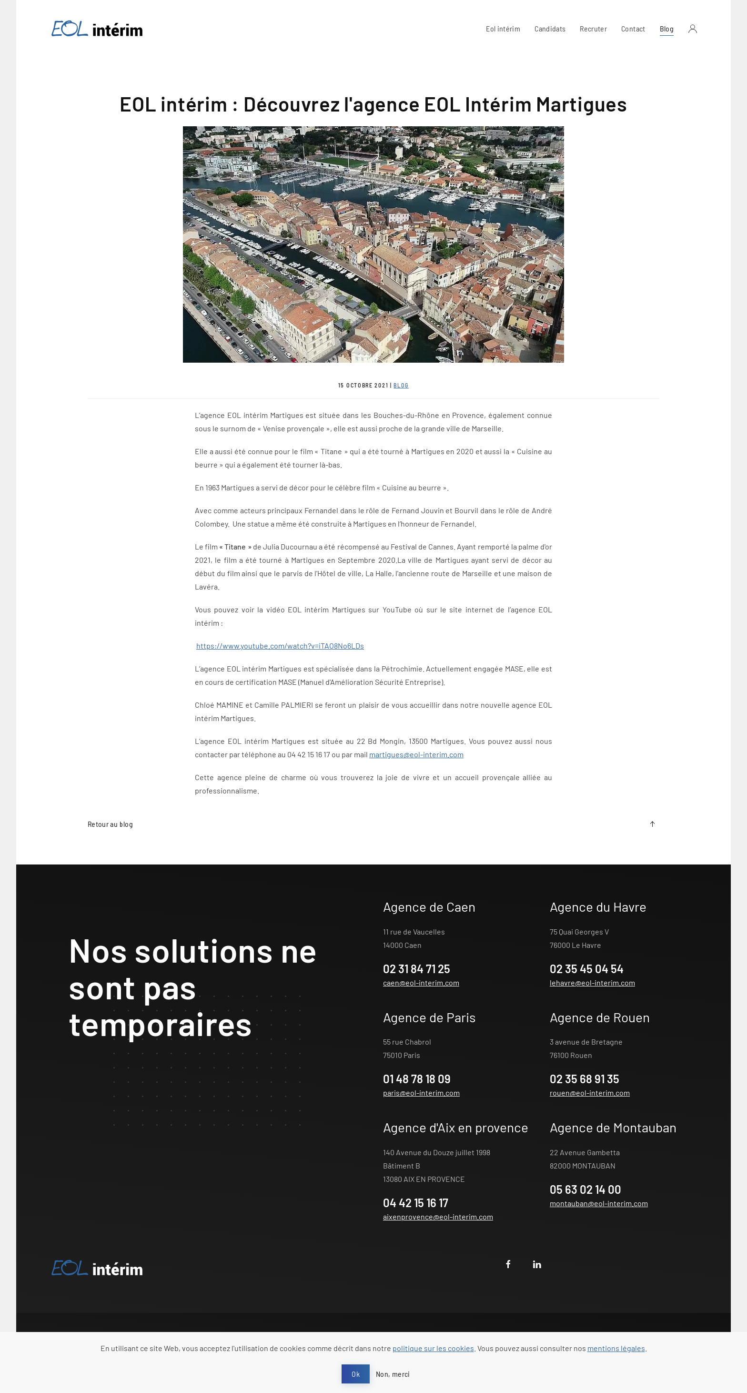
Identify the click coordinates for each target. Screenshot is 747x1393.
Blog (667, 28)
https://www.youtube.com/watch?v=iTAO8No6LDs (280, 645)
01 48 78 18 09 (417, 1079)
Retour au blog (110, 823)
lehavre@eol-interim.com (592, 982)
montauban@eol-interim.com (599, 1203)
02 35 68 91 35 (584, 1079)
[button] (692, 29)
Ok (356, 1373)
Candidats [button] (550, 28)
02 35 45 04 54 (587, 969)
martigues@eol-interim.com (416, 754)
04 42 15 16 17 (415, 1203)
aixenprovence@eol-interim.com (438, 1216)
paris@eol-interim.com (421, 1092)
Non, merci (393, 1373)
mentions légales (616, 1347)
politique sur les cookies (433, 1347)
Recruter (593, 28)
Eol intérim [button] (503, 28)
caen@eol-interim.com (421, 982)
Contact (633, 28)
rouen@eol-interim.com (590, 1092)
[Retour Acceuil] (97, 29)
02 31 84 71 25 (416, 969)
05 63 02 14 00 (585, 1189)
